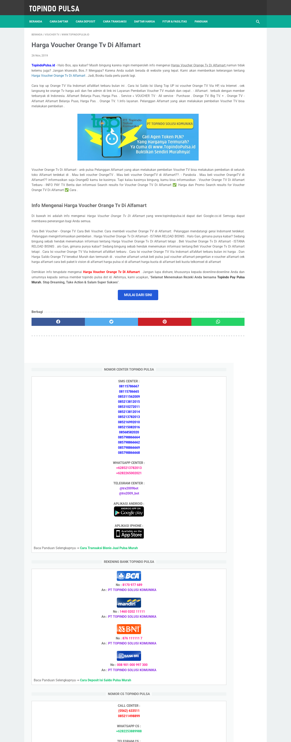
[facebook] (51, 354)
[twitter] (89, 354)
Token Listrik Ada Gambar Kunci (225, 557)
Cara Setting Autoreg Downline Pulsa (228, 567)
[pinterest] (127, 354)
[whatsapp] (165, 354)
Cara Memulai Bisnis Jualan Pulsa (226, 509)
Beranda (38, 16)
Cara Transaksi (117, 16)
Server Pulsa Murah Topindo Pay (132, 735)
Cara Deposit (88, 16)
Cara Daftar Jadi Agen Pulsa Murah (227, 499)
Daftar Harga (146, 16)
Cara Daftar (61, 16)
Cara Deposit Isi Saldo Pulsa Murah (227, 601)
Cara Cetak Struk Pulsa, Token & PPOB (230, 659)
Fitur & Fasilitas (177, 16)
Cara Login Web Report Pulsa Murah (228, 576)
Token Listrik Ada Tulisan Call (223, 548)
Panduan (203, 16)
